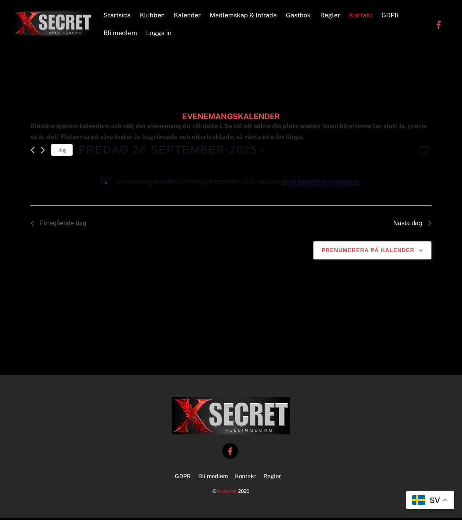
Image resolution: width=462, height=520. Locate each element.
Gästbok (299, 16)
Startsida (117, 16)
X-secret (227, 493)
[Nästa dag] (43, 152)
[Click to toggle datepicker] (171, 152)
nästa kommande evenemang (320, 183)
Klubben (153, 16)
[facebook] (439, 25)
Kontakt (361, 16)
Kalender (188, 16)
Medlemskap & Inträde (244, 16)
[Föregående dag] (32, 152)
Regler (331, 16)
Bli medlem (121, 34)
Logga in (159, 34)
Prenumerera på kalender (367, 252)
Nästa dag (412, 225)
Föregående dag (58, 225)
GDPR (391, 16)
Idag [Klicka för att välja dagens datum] (61, 152)
